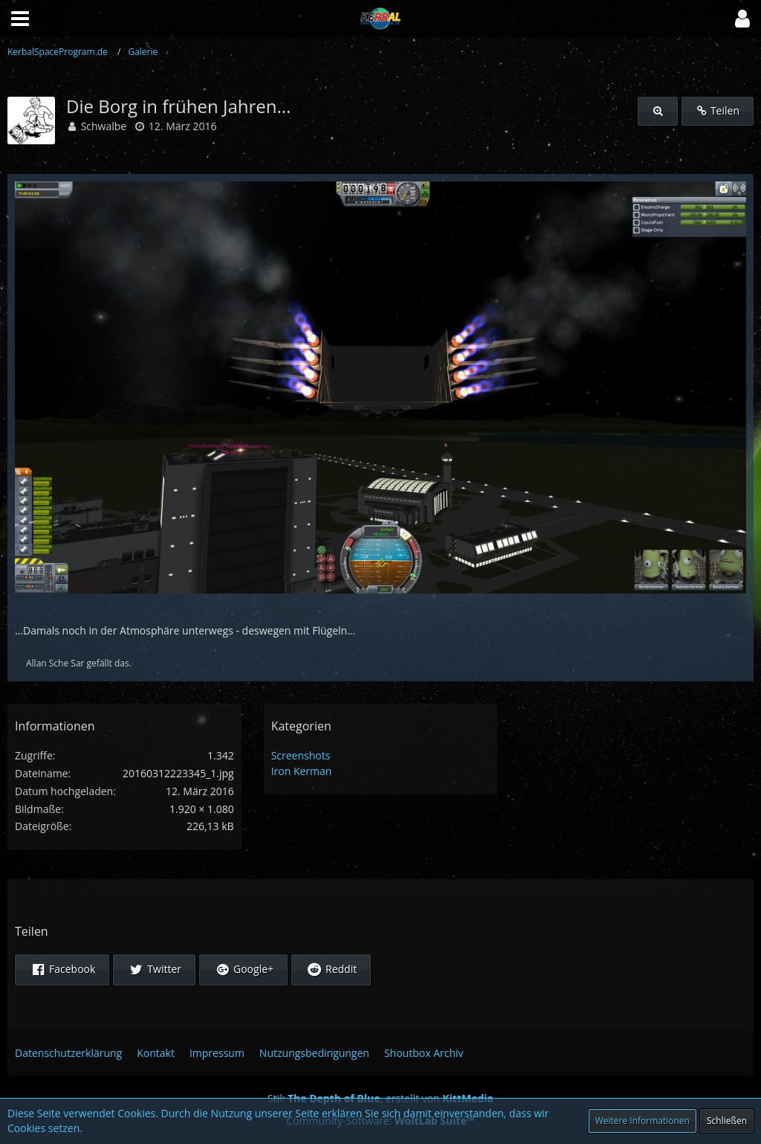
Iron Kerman (301, 771)
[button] (742, 18)
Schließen (727, 1120)
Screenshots (301, 755)
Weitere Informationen (642, 1120)
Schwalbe (104, 126)
